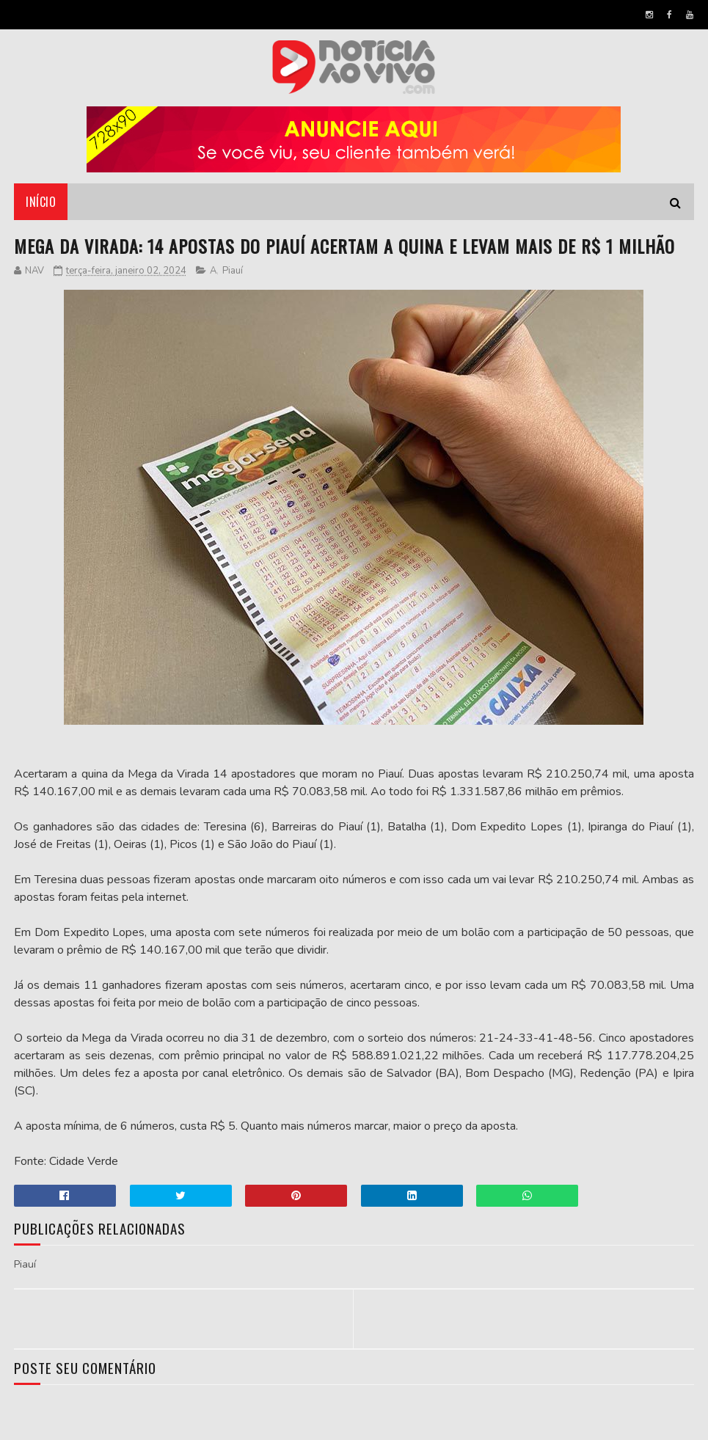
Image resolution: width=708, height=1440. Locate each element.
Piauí (232, 270)
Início (41, 202)
